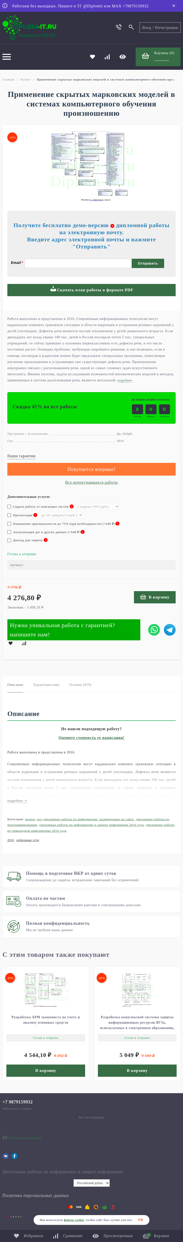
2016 (10, 840)
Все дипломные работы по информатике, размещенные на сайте (85, 819)
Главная (8, 79)
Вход (146, 27)
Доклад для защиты (27, 540)
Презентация (22, 515)
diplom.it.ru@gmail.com (25, 1137)
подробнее (17, 800)
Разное (25, 79)
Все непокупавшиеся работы (91, 482)
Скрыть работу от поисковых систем (40, 506)
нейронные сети (27, 840)
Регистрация (166, 27)
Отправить (148, 263)
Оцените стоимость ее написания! (92, 738)
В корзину (155, 597)
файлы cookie (74, 1220)
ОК (141, 1220)
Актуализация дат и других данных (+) (46, 532)
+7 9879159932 (17, 1102)
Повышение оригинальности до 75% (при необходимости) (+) (63, 524)
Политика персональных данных (35, 1195)
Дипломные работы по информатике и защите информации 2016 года (91, 825)
